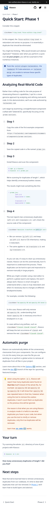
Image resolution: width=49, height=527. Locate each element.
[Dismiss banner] (46, 2)
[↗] (21, 428)
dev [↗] (14, 369)
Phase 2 (34, 484)
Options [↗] (30, 366)
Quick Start (6, 14)
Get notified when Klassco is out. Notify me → (25, 2)
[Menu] (45, 7)
